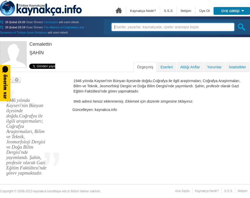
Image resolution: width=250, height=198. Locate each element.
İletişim (186, 10)
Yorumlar (214, 67)
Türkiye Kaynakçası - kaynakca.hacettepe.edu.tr (41, 8)
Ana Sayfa (118, 10)
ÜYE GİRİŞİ (232, 11)
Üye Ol (204, 10)
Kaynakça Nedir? (143, 10)
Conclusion (51, 22)
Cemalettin (40, 44)
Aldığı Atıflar (190, 67)
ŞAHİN (36, 52)
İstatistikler (237, 67)
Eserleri (166, 67)
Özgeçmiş (145, 67)
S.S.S (168, 10)
